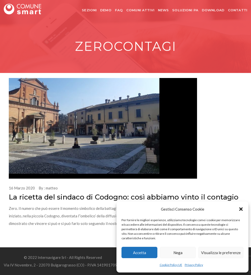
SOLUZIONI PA (185, 10)
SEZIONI (89, 10)
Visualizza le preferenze (221, 252)
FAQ (119, 10)
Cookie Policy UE (171, 265)
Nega (177, 252)
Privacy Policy (194, 265)
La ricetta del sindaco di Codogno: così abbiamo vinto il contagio (123, 197)
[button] (240, 209)
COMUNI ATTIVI (140, 10)
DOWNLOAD (213, 10)
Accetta (139, 252)
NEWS (163, 10)
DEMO (105, 10)
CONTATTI (237, 10)
